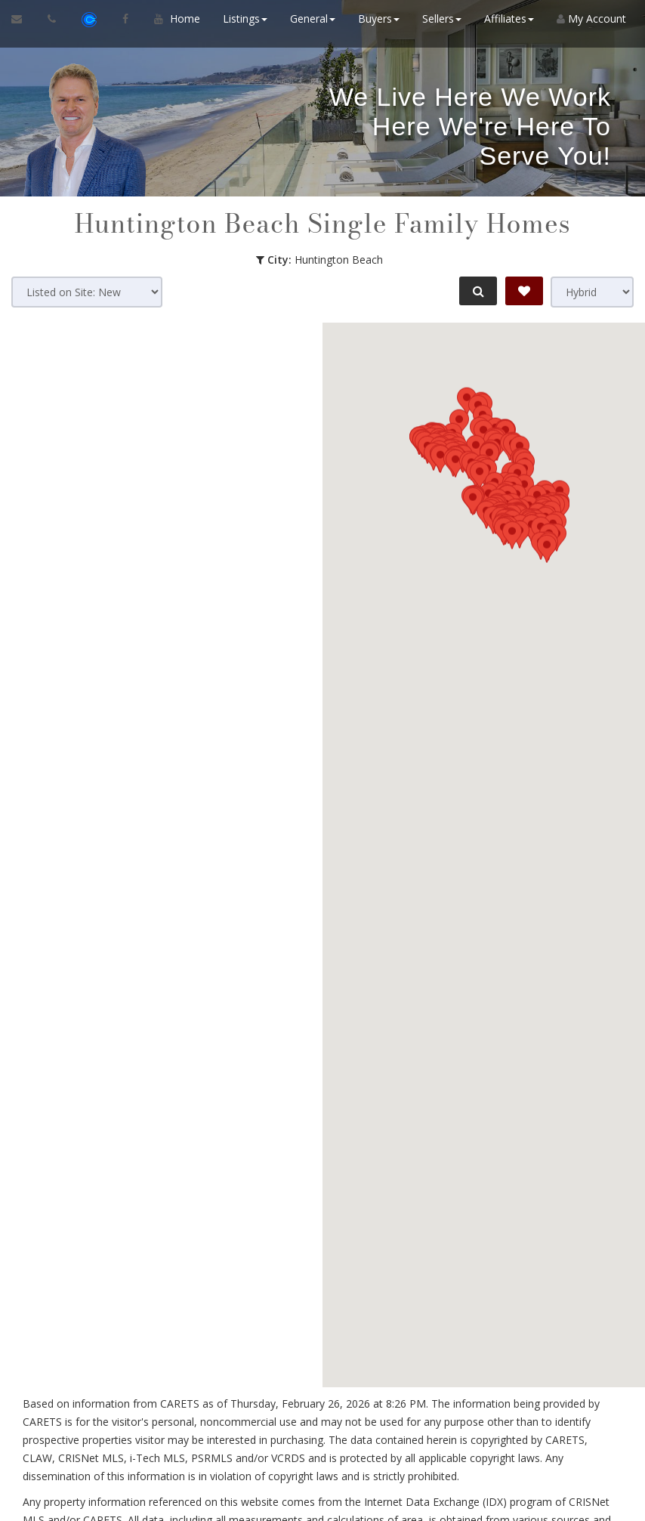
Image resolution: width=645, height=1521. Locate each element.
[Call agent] (53, 19)
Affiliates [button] (505, 18)
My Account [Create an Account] (587, 18)
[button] (512, 902)
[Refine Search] (476, 291)
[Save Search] (524, 291)
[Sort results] (86, 292)
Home (181, 18)
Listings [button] (241, 18)
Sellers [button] (438, 18)
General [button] (309, 18)
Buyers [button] (375, 18)
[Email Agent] (23, 19)
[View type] (592, 292)
